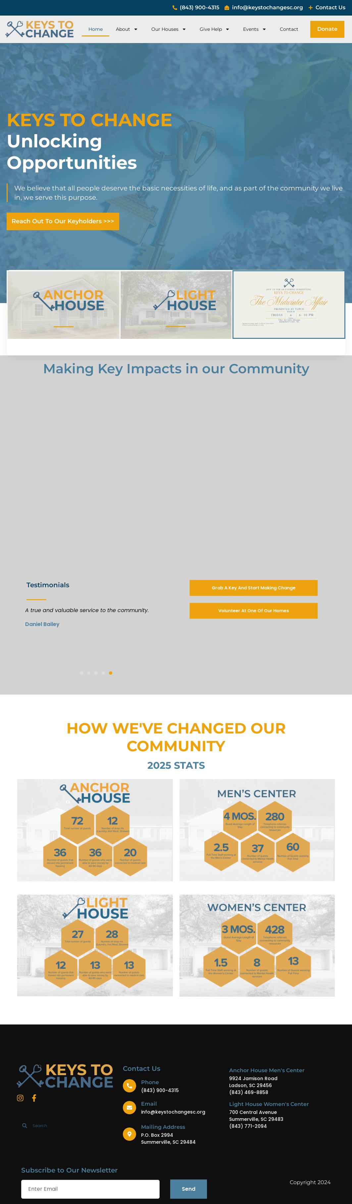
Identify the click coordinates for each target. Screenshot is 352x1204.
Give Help (215, 29)
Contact (289, 29)
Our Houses (168, 29)
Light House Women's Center (269, 1104)
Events (255, 29)
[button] (81, 673)
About (127, 29)
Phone (150, 1082)
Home (95, 29)
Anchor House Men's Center (267, 1070)
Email (149, 1104)
